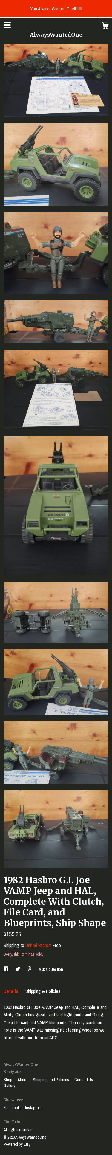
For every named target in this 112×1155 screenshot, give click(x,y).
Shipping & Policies (42, 991)
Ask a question (51, 969)
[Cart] (105, 26)
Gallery (9, 1085)
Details (11, 991)
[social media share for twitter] (18, 969)
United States (37, 945)
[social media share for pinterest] (30, 969)
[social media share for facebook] (6, 969)
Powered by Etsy (17, 1144)
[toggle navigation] (7, 25)
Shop (8, 1079)
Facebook (12, 1107)
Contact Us (83, 1079)
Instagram (33, 1107)
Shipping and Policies (51, 1079)
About (23, 1079)
